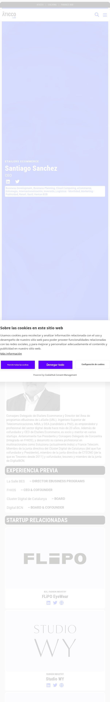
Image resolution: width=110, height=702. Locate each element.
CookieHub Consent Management (61, 374)
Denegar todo (55, 365)
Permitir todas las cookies (17, 365)
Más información (11, 353)
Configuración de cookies (93, 364)
